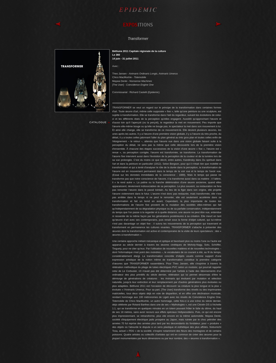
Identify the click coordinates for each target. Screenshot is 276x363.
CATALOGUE (98, 122)
